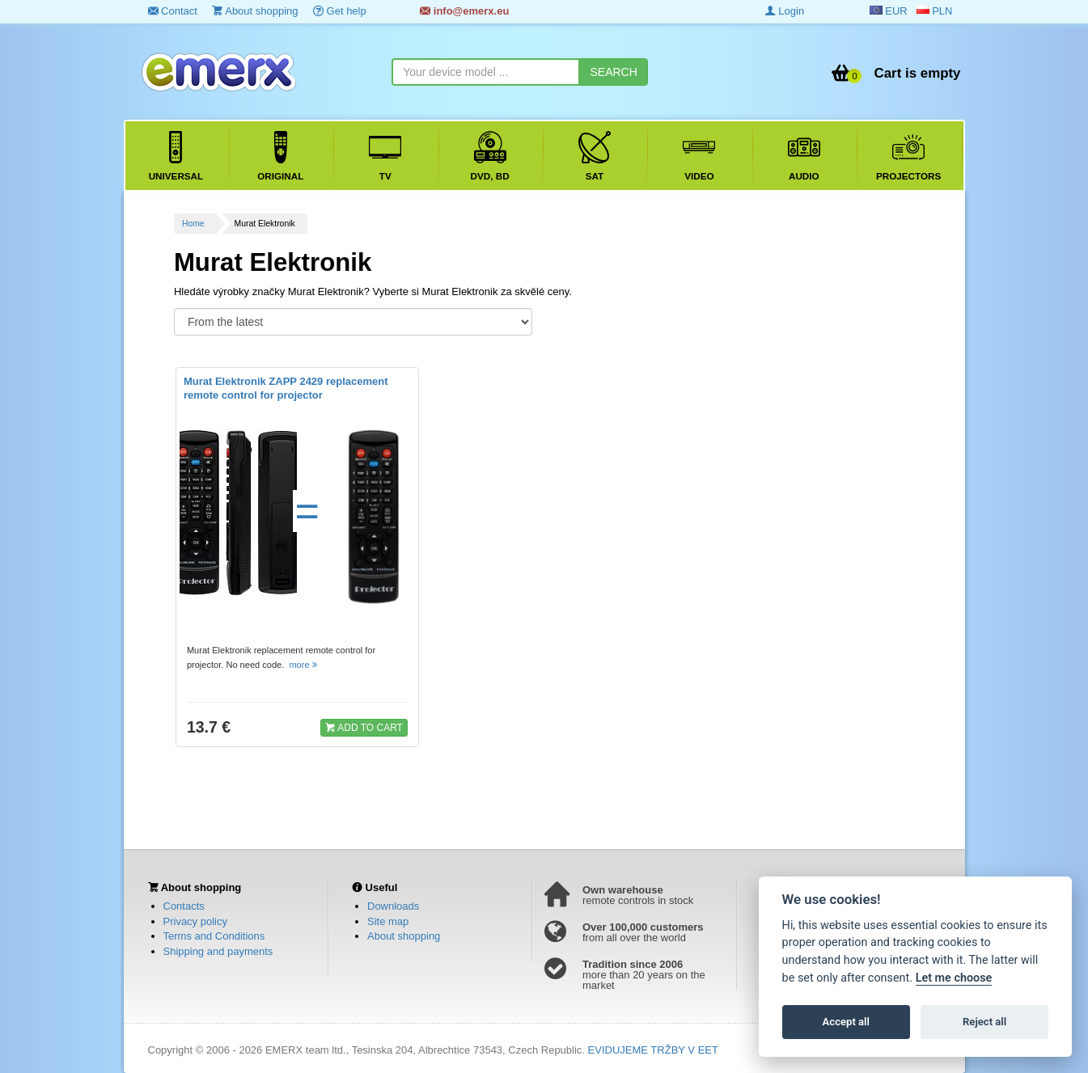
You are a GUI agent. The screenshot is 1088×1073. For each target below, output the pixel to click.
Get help (339, 11)
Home (193, 223)
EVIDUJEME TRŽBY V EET (653, 1050)
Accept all (846, 1022)
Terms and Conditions (214, 936)
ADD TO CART (364, 726)
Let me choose (954, 978)
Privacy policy (195, 921)
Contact (172, 11)
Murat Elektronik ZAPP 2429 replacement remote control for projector (286, 388)
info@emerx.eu (464, 11)
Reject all (984, 1022)
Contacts (184, 906)
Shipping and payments (218, 951)
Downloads (393, 906)
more (304, 665)
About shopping (255, 11)
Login (784, 11)
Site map (388, 921)
